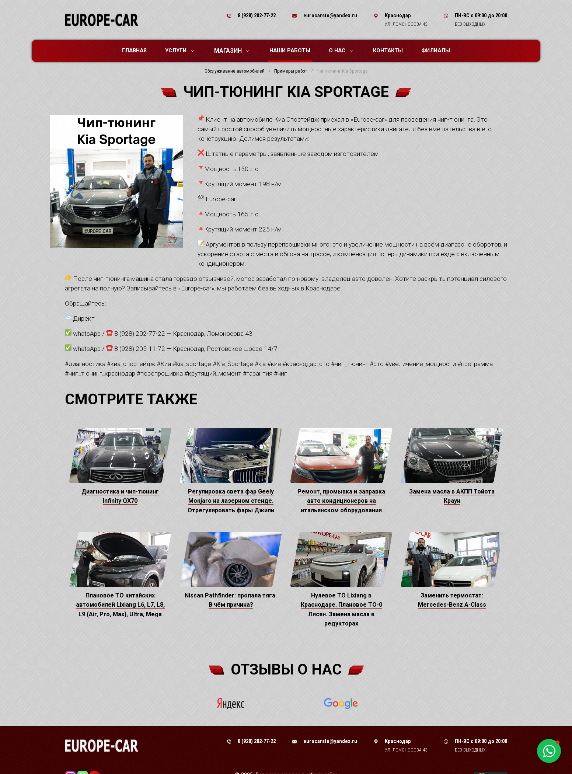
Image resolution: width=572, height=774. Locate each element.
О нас (341, 50)
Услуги (179, 50)
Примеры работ (290, 71)
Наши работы (289, 50)
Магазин (231, 50)
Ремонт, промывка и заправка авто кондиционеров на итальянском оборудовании (341, 501)
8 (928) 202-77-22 (257, 15)
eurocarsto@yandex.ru (330, 15)
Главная (134, 50)
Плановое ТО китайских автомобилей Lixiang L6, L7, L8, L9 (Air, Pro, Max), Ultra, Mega (120, 605)
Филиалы (435, 50)
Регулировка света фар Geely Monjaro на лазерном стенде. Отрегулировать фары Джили (231, 501)
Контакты (388, 50)
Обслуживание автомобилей (235, 71)
